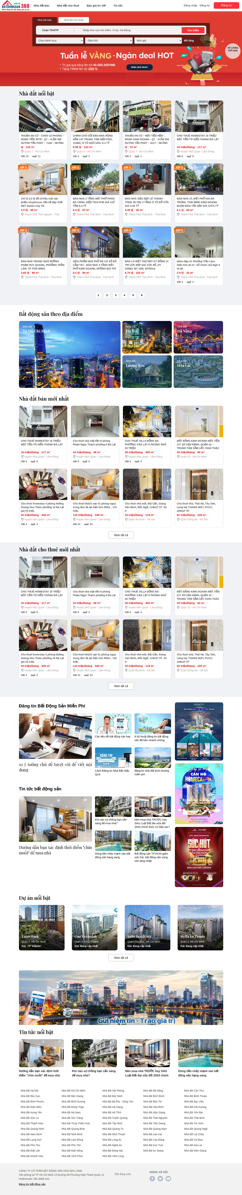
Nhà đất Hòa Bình (153, 1107)
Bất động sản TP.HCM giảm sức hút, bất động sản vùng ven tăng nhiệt (151, 857)
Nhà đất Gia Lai (193, 1145)
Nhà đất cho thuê (68, 5)
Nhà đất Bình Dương (73, 1101)
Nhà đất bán (41, 5)
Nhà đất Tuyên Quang (114, 1117)
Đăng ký (205, 5)
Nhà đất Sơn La (30, 1117)
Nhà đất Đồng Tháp (73, 1107)
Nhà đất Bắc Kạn (30, 1096)
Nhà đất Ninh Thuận (113, 1134)
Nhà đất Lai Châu (194, 1134)
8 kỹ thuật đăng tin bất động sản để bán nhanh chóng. (152, 738)
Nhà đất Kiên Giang (195, 1150)
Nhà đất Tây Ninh (112, 1123)
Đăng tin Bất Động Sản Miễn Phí (52, 705)
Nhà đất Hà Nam (71, 1112)
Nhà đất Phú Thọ (30, 1145)
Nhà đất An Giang (153, 1150)
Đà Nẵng (184, 330)
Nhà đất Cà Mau (193, 1139)
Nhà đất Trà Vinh (193, 1123)
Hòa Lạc (184, 364)
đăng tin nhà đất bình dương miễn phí (152, 772)
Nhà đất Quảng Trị (113, 1128)
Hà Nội (131, 330)
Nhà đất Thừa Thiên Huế (76, 1123)
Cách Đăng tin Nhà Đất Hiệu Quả (112, 772)
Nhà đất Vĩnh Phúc (72, 1156)
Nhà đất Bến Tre (152, 1101)
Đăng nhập (190, 5)
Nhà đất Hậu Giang (154, 1112)
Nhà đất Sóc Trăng (72, 1117)
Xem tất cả (121, 535)
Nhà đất (27, 326)
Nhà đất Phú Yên (71, 1145)
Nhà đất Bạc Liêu (194, 1101)
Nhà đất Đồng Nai (112, 1150)
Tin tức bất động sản (40, 788)
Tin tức (118, 5)
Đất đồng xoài (123, 1174)
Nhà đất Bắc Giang (72, 1096)
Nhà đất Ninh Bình (72, 1134)
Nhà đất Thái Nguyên (155, 1117)
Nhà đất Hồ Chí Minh (74, 1090)
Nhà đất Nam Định (31, 1134)
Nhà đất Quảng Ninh (32, 1128)
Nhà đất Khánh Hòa (32, 1156)
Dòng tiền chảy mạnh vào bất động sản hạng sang (112, 855)
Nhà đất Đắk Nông (72, 1150)
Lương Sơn (135, 364)
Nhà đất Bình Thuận (195, 1096)
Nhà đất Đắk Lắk (30, 1150)
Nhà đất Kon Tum (153, 1145)
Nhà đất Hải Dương (195, 1107)
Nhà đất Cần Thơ (194, 1090)
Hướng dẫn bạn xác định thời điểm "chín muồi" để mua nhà (55, 850)
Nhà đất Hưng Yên (31, 1112)
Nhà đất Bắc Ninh (112, 1096)
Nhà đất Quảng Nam (155, 1128)
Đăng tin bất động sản (32, 1184)
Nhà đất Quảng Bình (73, 1128)
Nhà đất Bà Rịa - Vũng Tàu (117, 1101)
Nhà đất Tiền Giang (154, 1123)
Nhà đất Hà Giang (112, 1107)
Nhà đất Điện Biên (31, 1107)
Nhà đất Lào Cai (152, 1134)
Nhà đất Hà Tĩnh (111, 1112)
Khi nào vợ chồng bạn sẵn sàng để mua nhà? (111, 821)
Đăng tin (226, 5)
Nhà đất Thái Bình (194, 1117)
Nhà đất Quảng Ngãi (196, 1128)
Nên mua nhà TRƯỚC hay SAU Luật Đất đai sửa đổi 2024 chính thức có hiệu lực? (152, 823)
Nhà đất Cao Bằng (153, 1139)
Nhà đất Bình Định (153, 1096)
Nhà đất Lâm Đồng (72, 1139)
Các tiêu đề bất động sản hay (113, 736)
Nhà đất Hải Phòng (113, 1090)
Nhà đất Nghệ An (112, 1145)
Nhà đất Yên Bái (193, 1112)
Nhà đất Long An (112, 1139)
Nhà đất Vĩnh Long (113, 1156)
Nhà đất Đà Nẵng (153, 1090)
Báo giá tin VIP (96, 5)
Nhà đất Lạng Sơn (31, 1139)
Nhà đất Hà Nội (29, 1090)
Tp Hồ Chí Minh (36, 330)
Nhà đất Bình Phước (32, 1101)
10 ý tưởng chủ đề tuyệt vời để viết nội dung (55, 767)
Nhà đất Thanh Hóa (32, 1123)
